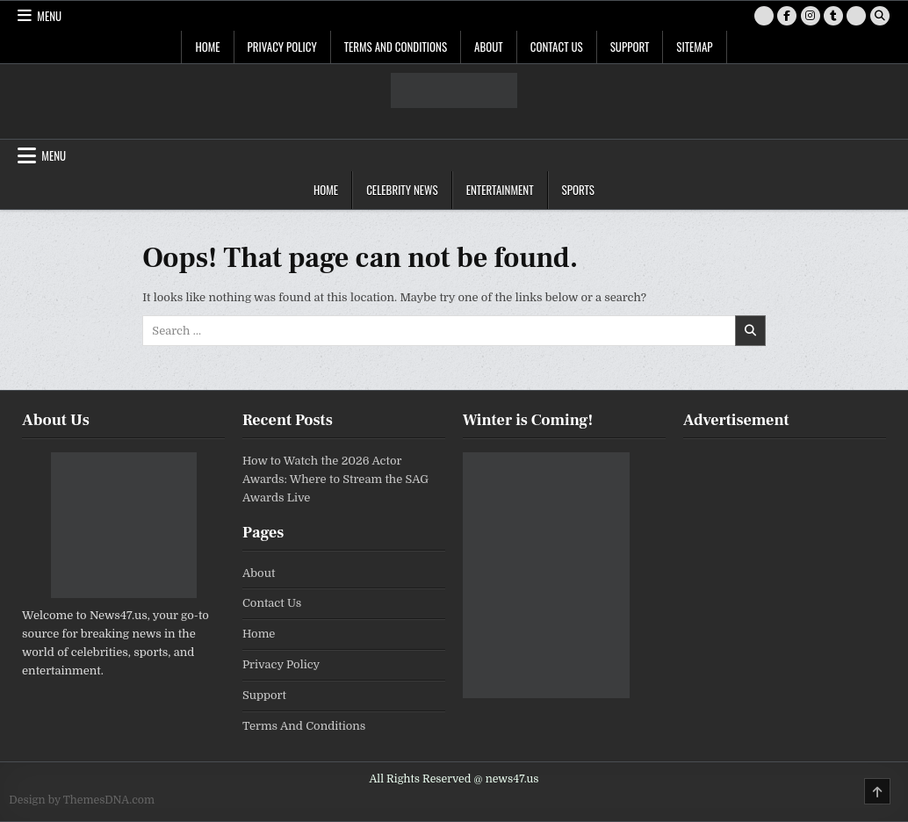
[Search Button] (880, 15)
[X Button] (764, 15)
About (488, 46)
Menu (49, 16)
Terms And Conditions (395, 46)
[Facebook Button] (786, 15)
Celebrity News (402, 189)
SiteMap (694, 46)
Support (630, 46)
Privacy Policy (282, 46)
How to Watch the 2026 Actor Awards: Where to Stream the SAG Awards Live (335, 479)
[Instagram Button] (810, 15)
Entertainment (500, 189)
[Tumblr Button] (833, 15)
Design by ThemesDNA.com (82, 800)
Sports (578, 189)
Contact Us (556, 46)
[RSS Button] (856, 15)
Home (207, 46)
